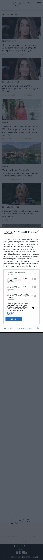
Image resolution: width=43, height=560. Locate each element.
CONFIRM (14, 319)
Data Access (21, 328)
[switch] (34, 279)
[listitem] (21, 273)
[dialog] (21, 280)
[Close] (38, 232)
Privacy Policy (34, 328)
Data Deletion (8, 328)
